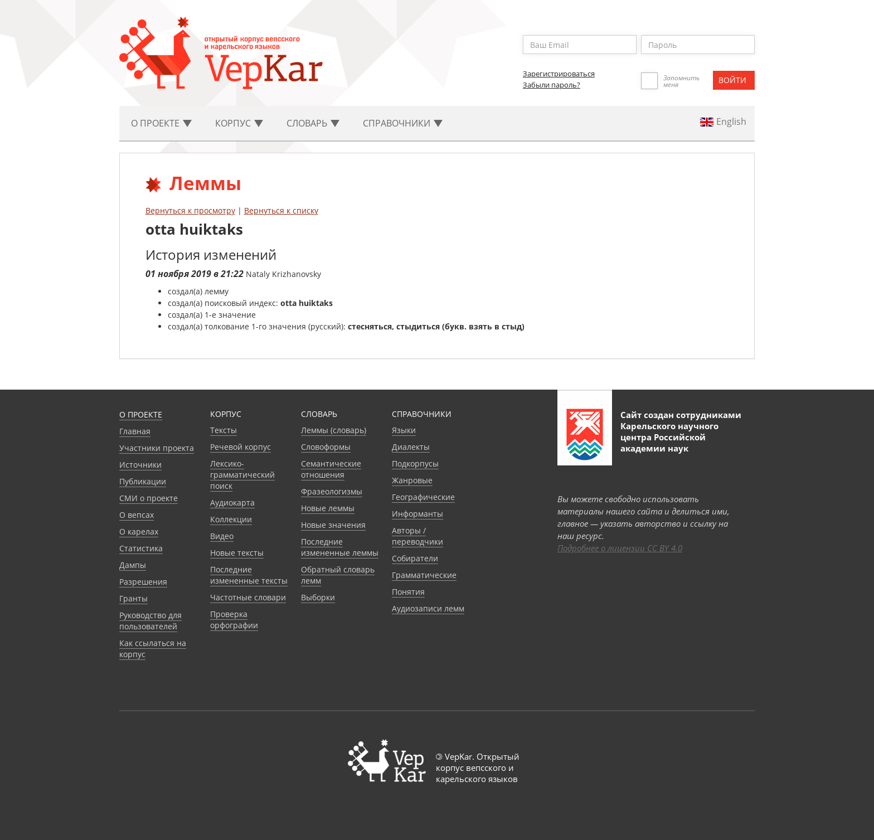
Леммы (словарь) (333, 430)
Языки (404, 430)
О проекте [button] (161, 123)
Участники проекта (156, 448)
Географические (423, 497)
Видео (222, 536)
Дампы (132, 565)
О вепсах (136, 514)
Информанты (417, 513)
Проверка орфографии (234, 619)
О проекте (140, 414)
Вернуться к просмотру (190, 210)
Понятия (408, 591)
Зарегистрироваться (559, 74)
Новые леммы (328, 508)
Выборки (318, 597)
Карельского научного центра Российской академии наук (669, 437)
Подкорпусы (415, 463)
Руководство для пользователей (150, 621)
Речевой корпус (240, 446)
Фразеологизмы (331, 491)
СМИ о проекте (148, 498)
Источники (140, 464)
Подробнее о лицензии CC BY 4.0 (619, 547)
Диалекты (411, 446)
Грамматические (424, 575)
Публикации (142, 481)
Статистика (141, 548)
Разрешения (143, 581)
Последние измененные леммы (339, 547)
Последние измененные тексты (249, 575)
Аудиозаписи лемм (428, 608)
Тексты (223, 430)
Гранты (133, 598)
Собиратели (415, 558)
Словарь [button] (313, 123)
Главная (134, 431)
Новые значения (333, 524)
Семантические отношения (331, 469)
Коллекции (231, 519)
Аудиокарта (232, 502)
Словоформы (326, 446)
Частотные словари (248, 597)
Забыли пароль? (551, 85)
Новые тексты (237, 552)
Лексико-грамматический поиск (242, 474)
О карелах (138, 531)
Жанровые (412, 480)
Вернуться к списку (281, 210)
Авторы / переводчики (417, 536)
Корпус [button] (239, 123)
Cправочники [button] (403, 123)
